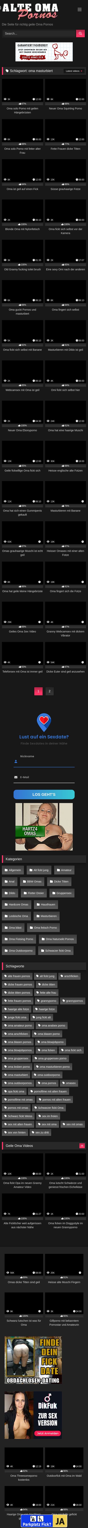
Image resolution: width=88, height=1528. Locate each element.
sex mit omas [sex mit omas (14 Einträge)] (74, 1124)
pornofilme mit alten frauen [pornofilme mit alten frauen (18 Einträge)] (50, 1091)
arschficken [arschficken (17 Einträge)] (71, 976)
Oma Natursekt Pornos (60, 939)
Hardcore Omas (18, 904)
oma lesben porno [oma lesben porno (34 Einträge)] (19, 1066)
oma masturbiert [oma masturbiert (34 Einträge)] (18, 1074)
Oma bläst (15, 927)
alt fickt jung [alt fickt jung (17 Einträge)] (47, 976)
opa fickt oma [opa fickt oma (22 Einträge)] (16, 1091)
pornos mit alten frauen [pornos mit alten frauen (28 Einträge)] (57, 1099)
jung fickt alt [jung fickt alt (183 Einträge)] (43, 1017)
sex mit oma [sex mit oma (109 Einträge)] (49, 1124)
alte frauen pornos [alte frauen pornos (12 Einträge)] (19, 976)
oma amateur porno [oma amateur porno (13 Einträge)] (20, 1025)
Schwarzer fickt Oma (58, 950)
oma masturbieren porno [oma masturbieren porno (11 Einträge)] (55, 1066)
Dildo (12, 893)
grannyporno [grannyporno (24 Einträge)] (48, 1000)
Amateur (66, 870)
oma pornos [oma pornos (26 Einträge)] (49, 1083)
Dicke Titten (61, 881)
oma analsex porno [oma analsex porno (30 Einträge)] (53, 1025)
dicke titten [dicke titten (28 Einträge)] (48, 984)
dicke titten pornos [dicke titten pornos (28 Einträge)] (19, 992)
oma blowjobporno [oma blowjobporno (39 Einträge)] (52, 1042)
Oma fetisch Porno (45, 927)
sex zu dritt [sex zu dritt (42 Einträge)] (42, 1132)
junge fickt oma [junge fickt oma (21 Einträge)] (17, 1017)
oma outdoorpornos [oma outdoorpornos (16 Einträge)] (20, 1083)
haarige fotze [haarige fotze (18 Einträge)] (47, 1009)
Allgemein (15, 870)
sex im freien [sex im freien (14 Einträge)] (50, 1116)
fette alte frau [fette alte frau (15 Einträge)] (48, 992)
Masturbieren (49, 916)
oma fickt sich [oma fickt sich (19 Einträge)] (73, 1050)
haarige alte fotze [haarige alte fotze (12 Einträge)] (18, 1009)
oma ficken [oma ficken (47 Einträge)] (48, 1050)
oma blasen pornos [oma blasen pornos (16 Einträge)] (19, 1042)
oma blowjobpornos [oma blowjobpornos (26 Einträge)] (20, 1050)
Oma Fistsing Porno (21, 939)
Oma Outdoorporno (21, 950)
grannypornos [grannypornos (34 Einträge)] (74, 1000)
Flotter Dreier (36, 893)
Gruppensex (64, 893)
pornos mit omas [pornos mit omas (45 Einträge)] (18, 1107)
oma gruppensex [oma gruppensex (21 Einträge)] (18, 1058)
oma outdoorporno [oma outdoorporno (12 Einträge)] (49, 1074)
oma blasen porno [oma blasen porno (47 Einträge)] (49, 1033)
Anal (12, 881)
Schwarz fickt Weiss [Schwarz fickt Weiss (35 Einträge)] (20, 1116)
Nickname (27, 756)
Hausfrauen (48, 904)
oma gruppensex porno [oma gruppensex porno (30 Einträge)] (52, 1058)
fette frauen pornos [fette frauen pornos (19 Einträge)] (19, 1000)
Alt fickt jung (41, 870)
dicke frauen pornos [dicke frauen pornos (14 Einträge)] (20, 984)
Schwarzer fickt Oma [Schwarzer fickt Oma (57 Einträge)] (50, 1107)
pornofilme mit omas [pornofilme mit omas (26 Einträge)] (20, 1099)
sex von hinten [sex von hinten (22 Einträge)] (17, 1132)
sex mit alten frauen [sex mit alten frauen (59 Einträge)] (20, 1124)
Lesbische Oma (18, 916)
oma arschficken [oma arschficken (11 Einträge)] (18, 1033)
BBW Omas (34, 881)
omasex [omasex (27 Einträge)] (71, 1083)
